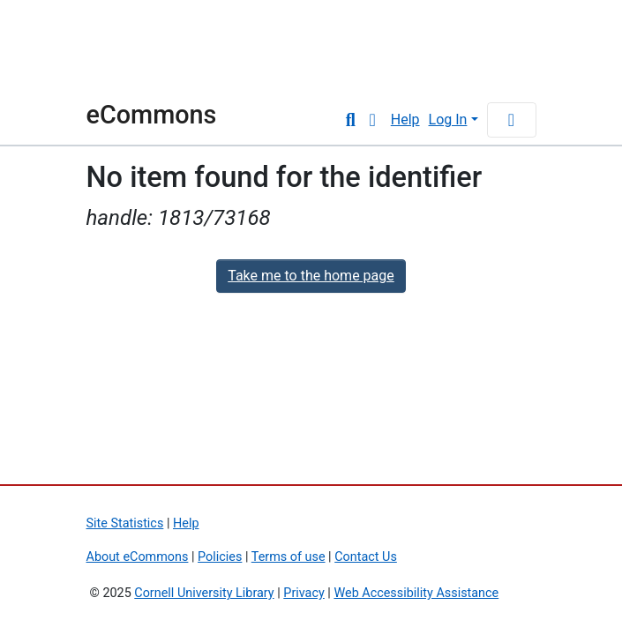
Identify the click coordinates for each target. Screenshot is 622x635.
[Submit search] (351, 120)
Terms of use (288, 556)
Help (405, 119)
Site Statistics (125, 523)
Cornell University (130, 51)
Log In (448, 119)
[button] (373, 120)
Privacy (304, 593)
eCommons (151, 115)
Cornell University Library (204, 593)
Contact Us (365, 556)
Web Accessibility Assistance (415, 593)
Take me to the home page (311, 275)
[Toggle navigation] (511, 120)
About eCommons (137, 556)
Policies (220, 556)
